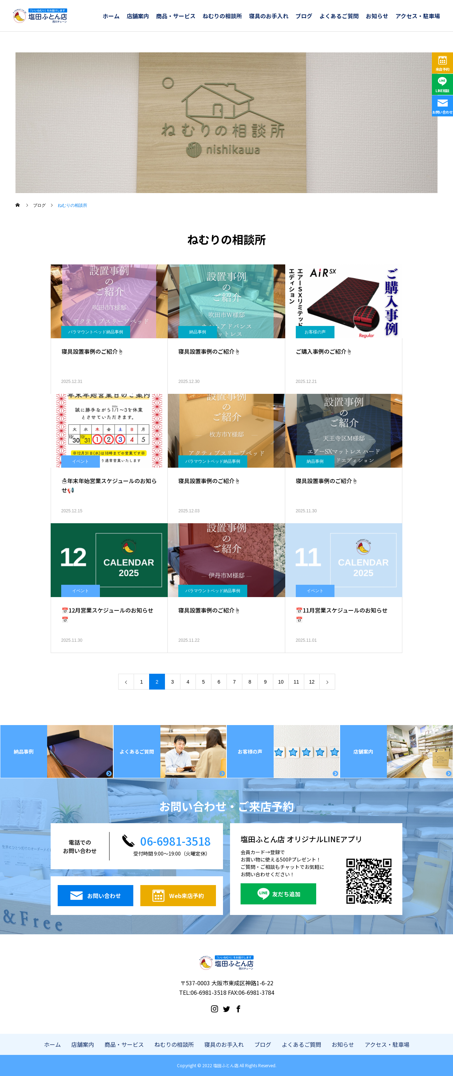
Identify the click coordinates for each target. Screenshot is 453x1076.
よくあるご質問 (339, 16)
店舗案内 (138, 16)
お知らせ (377, 16)
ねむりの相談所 (222, 16)
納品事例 (197, 331)
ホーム (111, 16)
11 (296, 682)
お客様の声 (315, 331)
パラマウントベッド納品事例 (95, 331)
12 (312, 682)
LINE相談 (442, 90)
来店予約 (442, 69)
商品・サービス (176, 16)
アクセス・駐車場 (417, 16)
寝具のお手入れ (268, 16)
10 (281, 682)
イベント (80, 461)
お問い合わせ (442, 112)
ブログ (303, 16)
